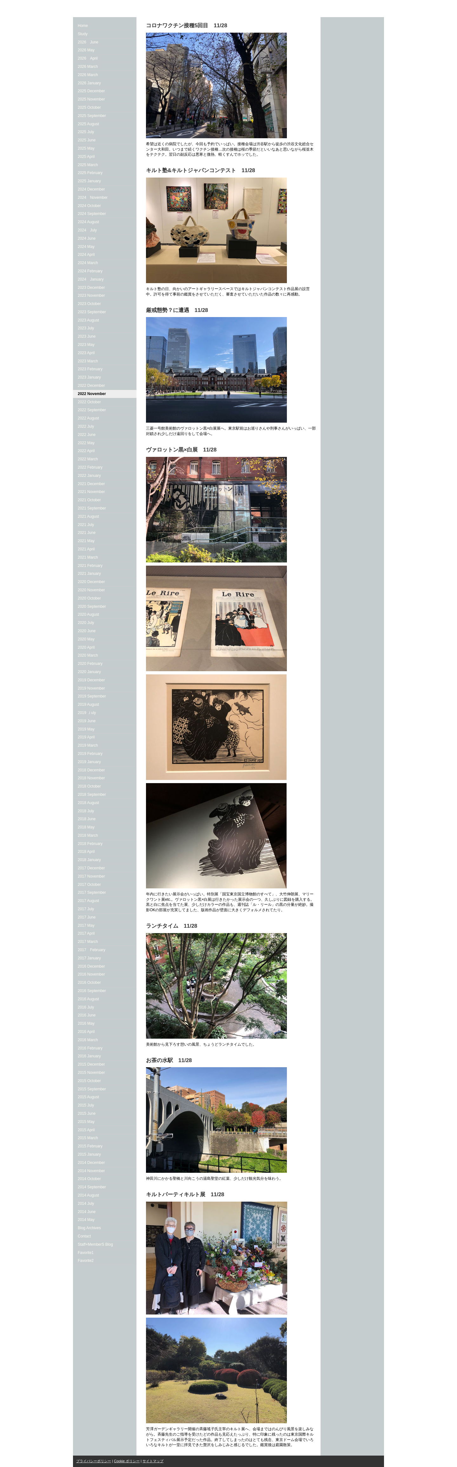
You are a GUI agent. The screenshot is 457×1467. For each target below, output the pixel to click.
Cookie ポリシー (127, 1461)
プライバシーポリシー (93, 1461)
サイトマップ (152, 1461)
